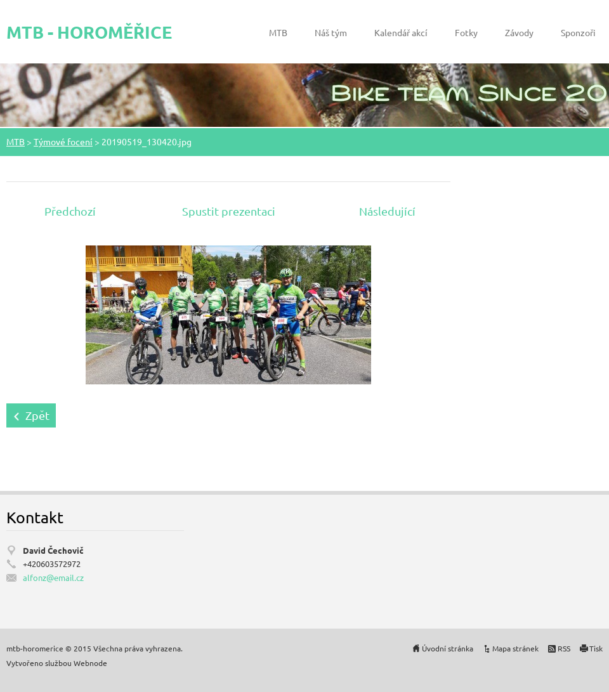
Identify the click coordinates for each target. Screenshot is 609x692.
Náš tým (331, 32)
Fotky (466, 32)
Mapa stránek (515, 648)
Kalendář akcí (401, 32)
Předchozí (70, 211)
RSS (564, 648)
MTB (278, 32)
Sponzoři (578, 32)
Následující (387, 211)
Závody (519, 32)
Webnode (90, 663)
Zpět (37, 415)
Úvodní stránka (447, 648)
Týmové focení (63, 141)
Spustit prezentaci (228, 211)
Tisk (596, 648)
